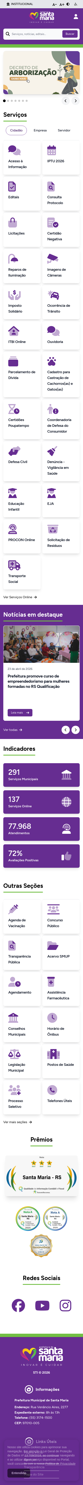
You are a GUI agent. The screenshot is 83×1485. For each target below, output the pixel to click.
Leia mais (20, 712)
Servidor (64, 130)
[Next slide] (75, 101)
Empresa (40, 130)
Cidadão (16, 130)
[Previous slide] (66, 101)
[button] (4, 101)
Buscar (70, 34)
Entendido (19, 1473)
